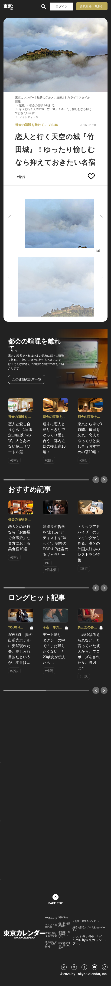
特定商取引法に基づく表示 (64, 945)
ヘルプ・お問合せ (51, 926)
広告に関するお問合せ (51, 934)
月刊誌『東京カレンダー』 (86, 921)
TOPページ (51, 918)
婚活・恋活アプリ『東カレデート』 (88, 928)
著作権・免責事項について (64, 934)
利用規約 (63, 917)
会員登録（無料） (92, 6)
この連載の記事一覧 (26, 379)
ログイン (62, 6)
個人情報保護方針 (64, 924)
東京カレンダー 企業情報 (51, 944)
